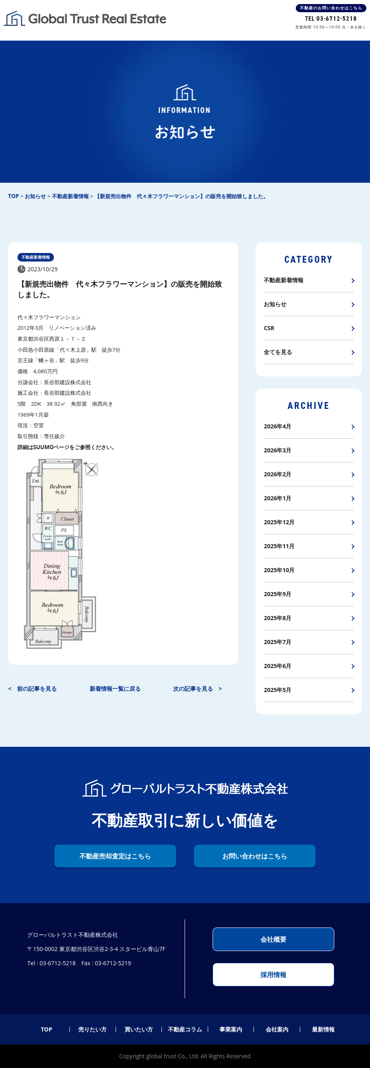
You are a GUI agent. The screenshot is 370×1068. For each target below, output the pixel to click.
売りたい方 (92, 1029)
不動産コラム (185, 1029)
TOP (46, 1029)
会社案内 (277, 1029)
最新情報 (323, 1029)
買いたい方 (139, 1029)
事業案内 (230, 1029)
